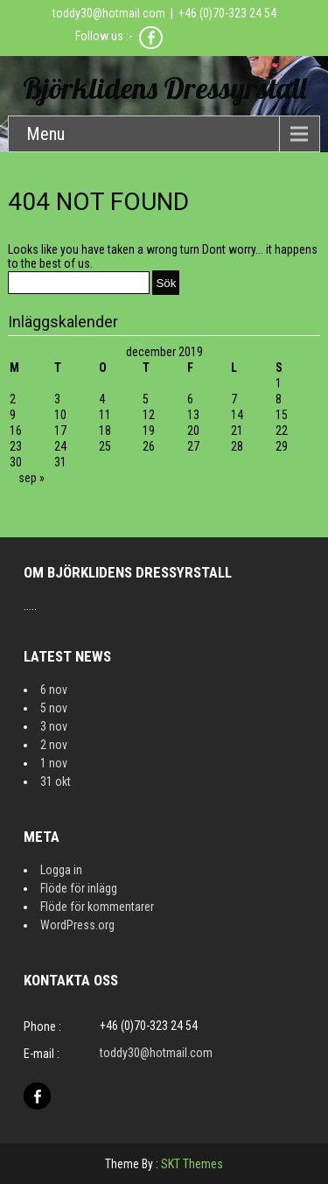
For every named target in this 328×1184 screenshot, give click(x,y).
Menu (45, 133)
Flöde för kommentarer (97, 907)
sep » (31, 478)
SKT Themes (192, 1164)
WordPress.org (77, 925)
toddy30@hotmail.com (108, 13)
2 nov (53, 745)
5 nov (53, 708)
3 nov (53, 726)
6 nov (53, 690)
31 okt (55, 781)
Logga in (61, 870)
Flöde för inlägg (78, 888)
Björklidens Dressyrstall (164, 88)
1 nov (53, 763)
